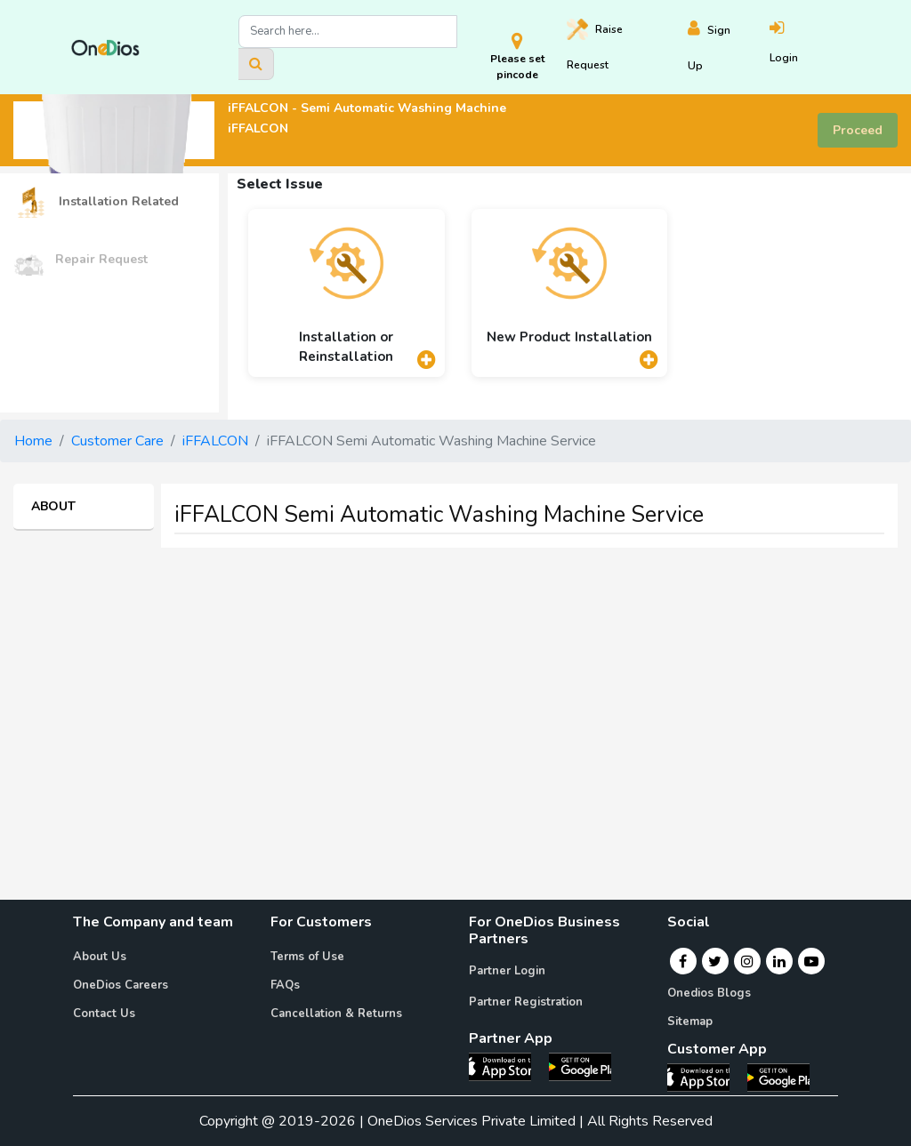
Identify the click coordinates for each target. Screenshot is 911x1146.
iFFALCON (215, 441)
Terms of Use (307, 957)
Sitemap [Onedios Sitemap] (690, 1022)
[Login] (805, 48)
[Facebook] (683, 961)
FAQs (285, 985)
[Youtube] (811, 961)
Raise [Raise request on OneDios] (595, 45)
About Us (99, 957)
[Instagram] (747, 961)
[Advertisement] (455, 686)
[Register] (728, 48)
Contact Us (104, 1014)
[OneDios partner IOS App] (507, 1065)
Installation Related (96, 202)
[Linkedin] (779, 961)
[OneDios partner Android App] (580, 1065)
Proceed (858, 130)
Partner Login (507, 971)
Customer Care (117, 441)
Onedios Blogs (709, 993)
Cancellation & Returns (336, 1014)
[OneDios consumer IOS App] (705, 1076)
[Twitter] (715, 961)
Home (33, 441)
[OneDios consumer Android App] (778, 1076)
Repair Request (80, 260)
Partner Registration (526, 1002)
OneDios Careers (120, 985)
